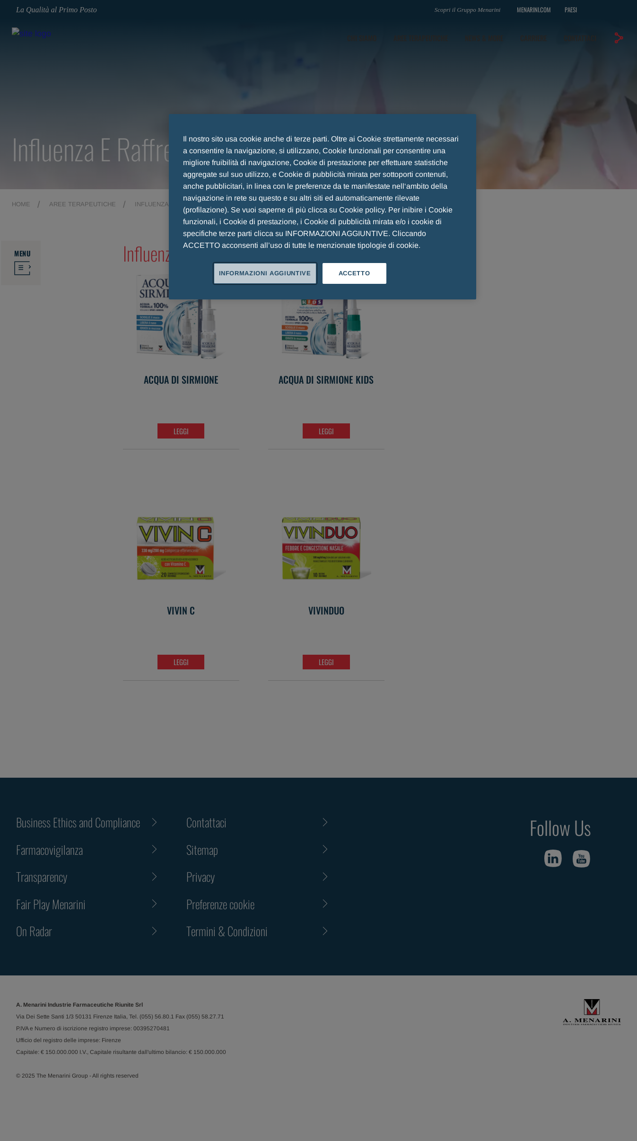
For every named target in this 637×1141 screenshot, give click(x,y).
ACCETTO (354, 273)
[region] (322, 206)
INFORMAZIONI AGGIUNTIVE (265, 273)
